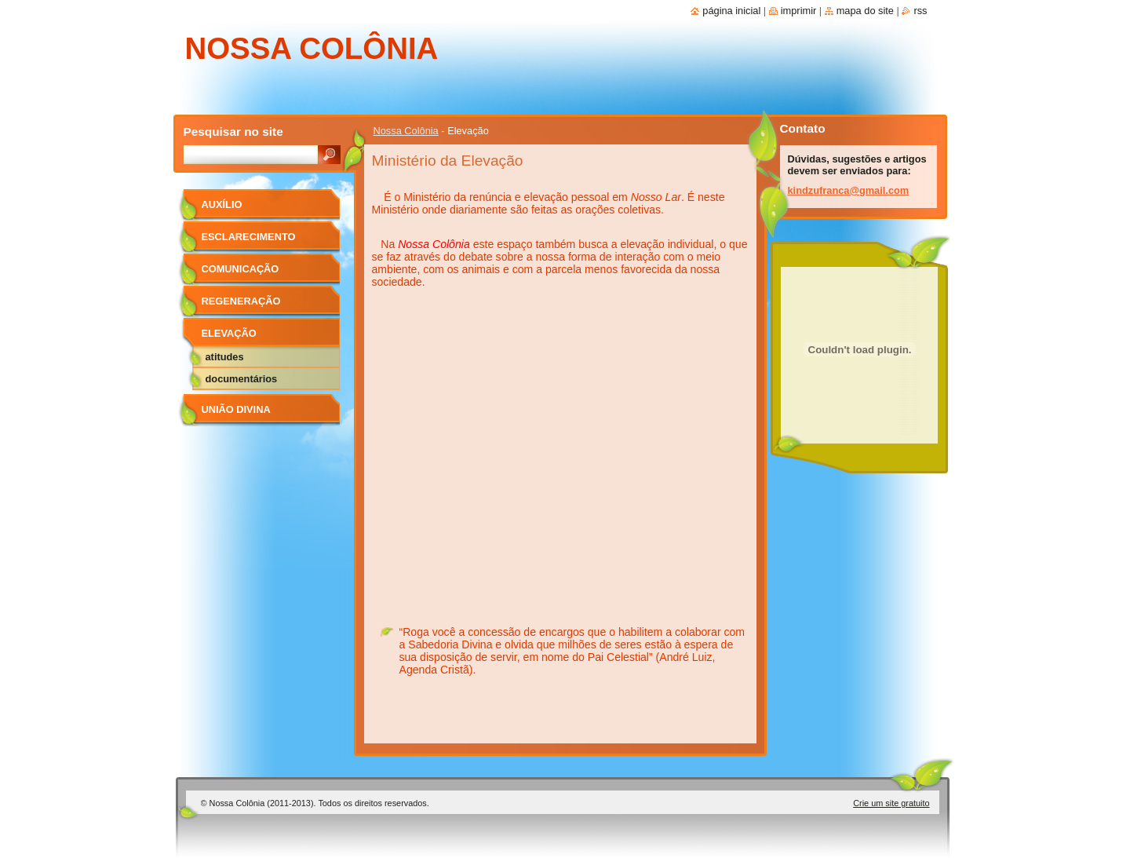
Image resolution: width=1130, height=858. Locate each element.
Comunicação (240, 269)
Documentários (242, 379)
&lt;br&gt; (560, 446)
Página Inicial (731, 10)
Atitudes (225, 357)
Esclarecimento (249, 237)
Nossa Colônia (406, 131)
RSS (920, 10)
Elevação (229, 333)
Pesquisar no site (233, 131)
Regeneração (241, 301)
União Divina (236, 409)
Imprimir (799, 10)
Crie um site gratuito (891, 803)
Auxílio (222, 204)
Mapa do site (865, 10)
